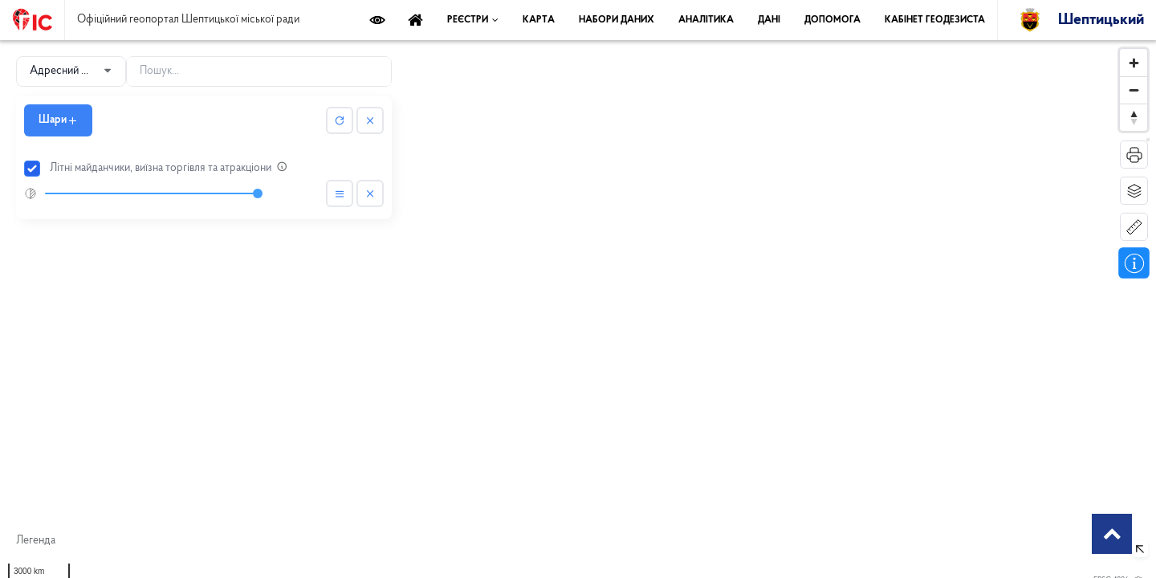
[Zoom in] (1133, 62)
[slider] (151, 193)
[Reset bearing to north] (1133, 117)
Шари (58, 120)
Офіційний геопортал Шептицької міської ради (188, 20)
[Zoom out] (1133, 90)
